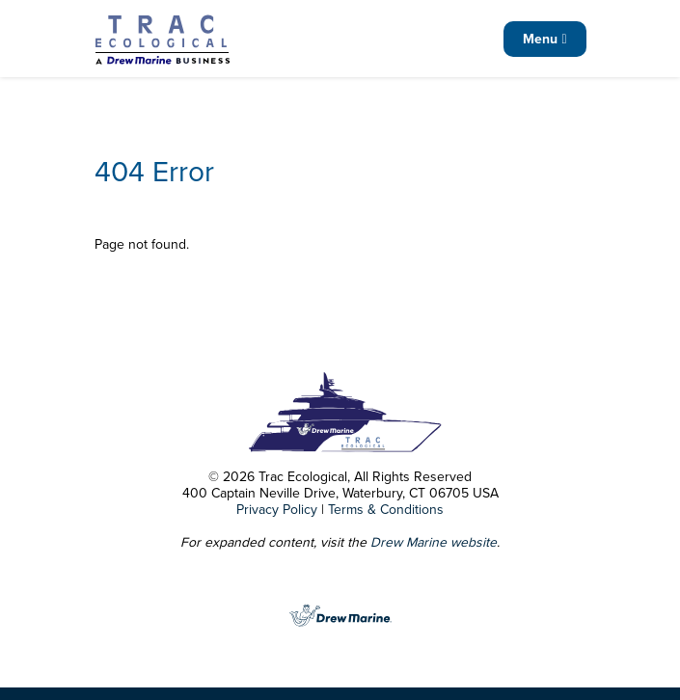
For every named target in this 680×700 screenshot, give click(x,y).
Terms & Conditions (386, 509)
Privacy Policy (276, 509)
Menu (544, 39)
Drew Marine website (433, 542)
